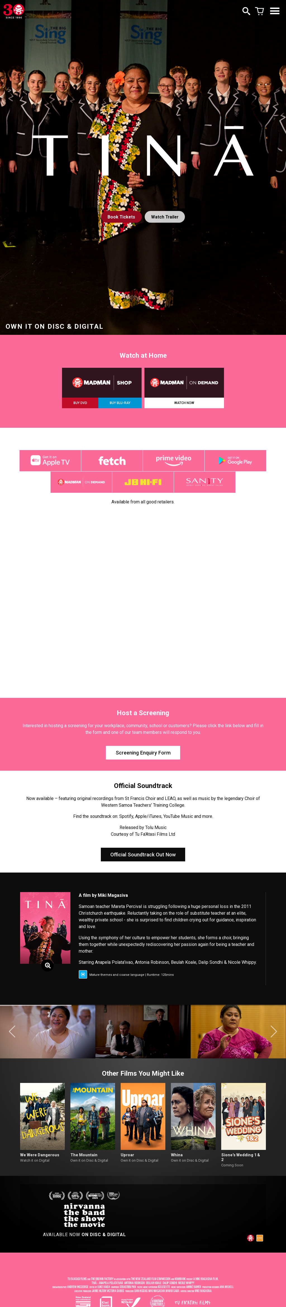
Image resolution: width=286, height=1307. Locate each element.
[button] (12, 1038)
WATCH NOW (184, 403)
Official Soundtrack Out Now (143, 859)
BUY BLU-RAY (120, 403)
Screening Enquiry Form (143, 756)
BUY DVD (80, 403)
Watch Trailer (165, 217)
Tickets (121, 217)
